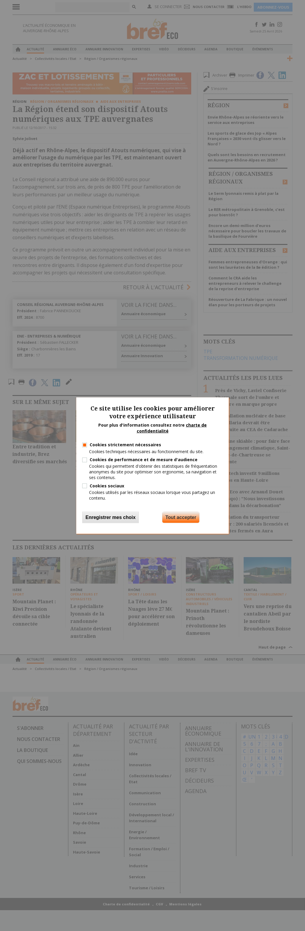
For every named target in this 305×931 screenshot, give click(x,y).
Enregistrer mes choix (110, 517)
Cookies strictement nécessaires (125, 444)
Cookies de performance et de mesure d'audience (143, 459)
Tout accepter (180, 517)
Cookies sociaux (107, 485)
